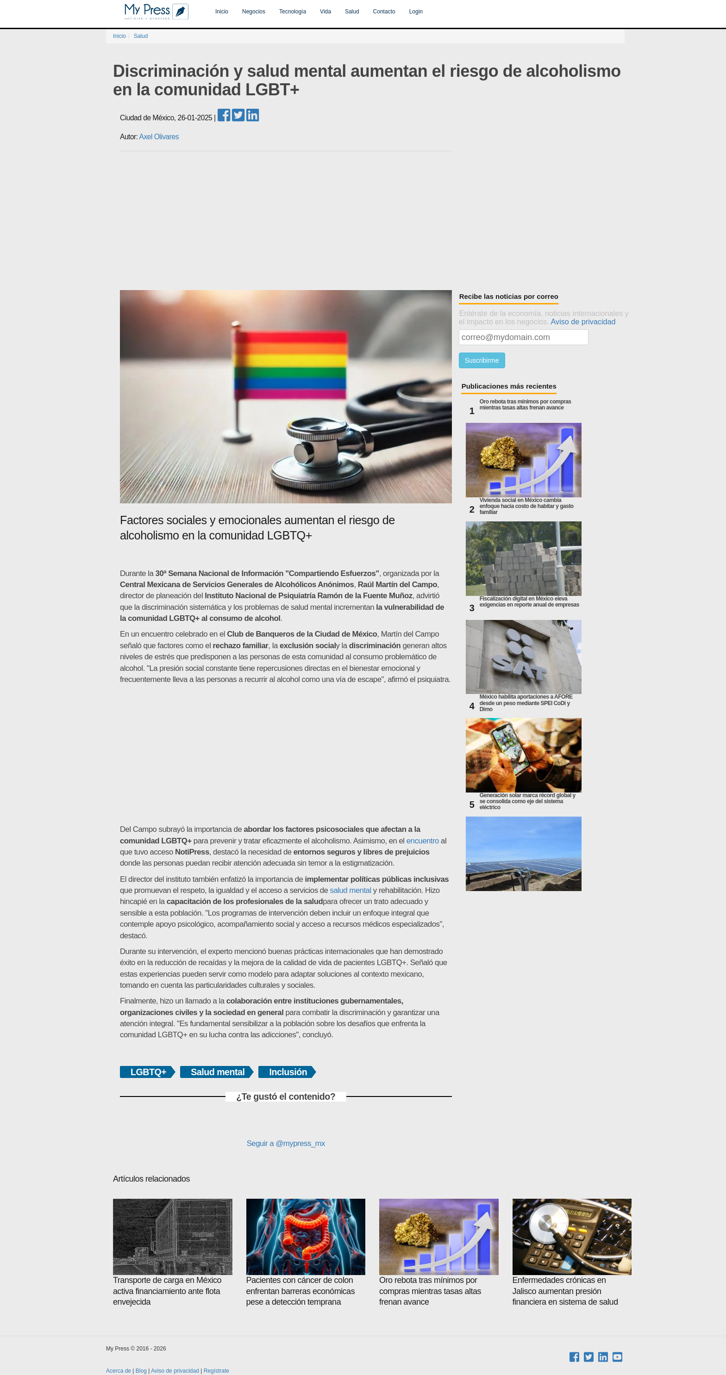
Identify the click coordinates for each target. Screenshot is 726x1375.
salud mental (350, 890)
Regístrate (216, 1371)
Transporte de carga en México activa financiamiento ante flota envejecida (172, 1253)
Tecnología (292, 11)
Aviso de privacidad (583, 321)
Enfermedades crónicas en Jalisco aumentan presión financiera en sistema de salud (572, 1253)
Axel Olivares (159, 137)
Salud (352, 11)
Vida (325, 11)
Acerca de (118, 1371)
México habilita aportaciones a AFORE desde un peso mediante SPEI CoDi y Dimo (526, 703)
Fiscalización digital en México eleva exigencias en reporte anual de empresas (529, 602)
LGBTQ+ (148, 1072)
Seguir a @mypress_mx (286, 1143)
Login (416, 11)
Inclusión (288, 1072)
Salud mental (217, 1072)
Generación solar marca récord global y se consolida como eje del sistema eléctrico (528, 802)
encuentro (423, 840)
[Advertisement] (372, 220)
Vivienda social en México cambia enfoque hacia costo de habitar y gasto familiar (527, 506)
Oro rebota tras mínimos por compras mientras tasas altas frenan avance (525, 405)
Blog (141, 1371)
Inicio (221, 11)
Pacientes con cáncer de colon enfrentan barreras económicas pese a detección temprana (306, 1253)
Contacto (384, 11)
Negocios (253, 11)
